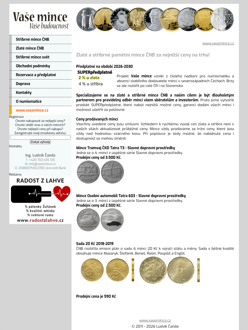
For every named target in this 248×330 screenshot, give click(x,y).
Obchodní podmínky (33, 66)
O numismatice (29, 101)
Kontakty (24, 92)
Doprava (23, 83)
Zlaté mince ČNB (30, 48)
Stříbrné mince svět (33, 57)
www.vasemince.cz (32, 110)
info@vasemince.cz (42, 164)
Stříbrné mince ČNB (32, 39)
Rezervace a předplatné (36, 75)
